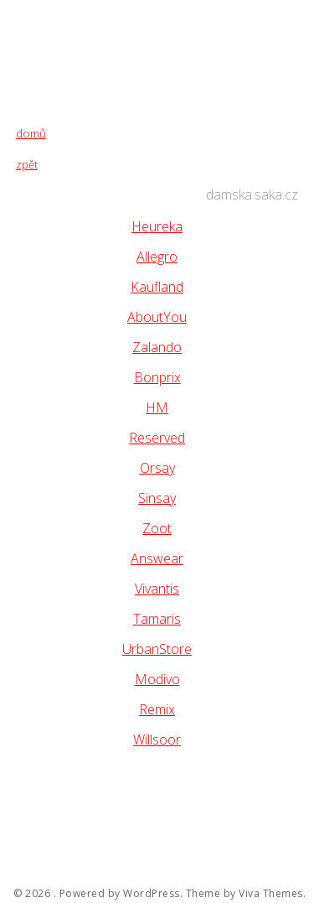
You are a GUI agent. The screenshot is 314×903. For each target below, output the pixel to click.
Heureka (157, 226)
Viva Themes (271, 894)
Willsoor (157, 739)
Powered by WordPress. (121, 894)
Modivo (157, 679)
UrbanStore (157, 649)
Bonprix (157, 377)
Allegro (157, 256)
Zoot (157, 528)
